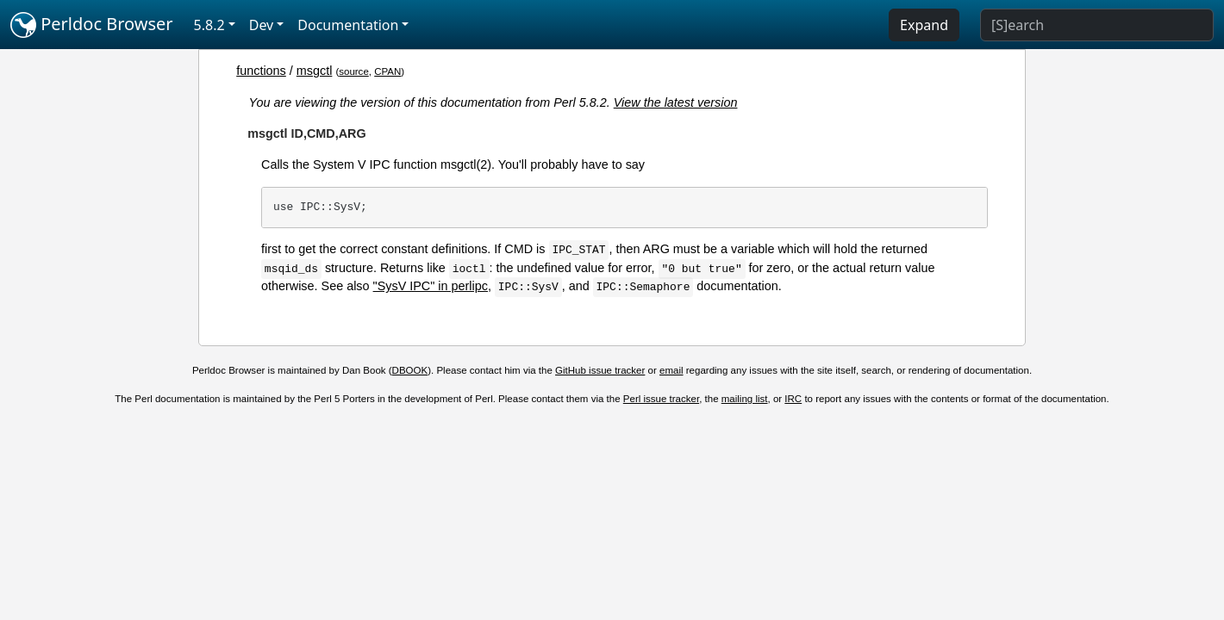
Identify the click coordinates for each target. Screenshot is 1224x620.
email (671, 370)
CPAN (387, 71)
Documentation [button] (347, 25)
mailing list (744, 399)
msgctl (315, 71)
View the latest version (676, 102)
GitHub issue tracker (600, 370)
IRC (793, 399)
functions (261, 71)
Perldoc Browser (91, 25)
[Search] (1097, 25)
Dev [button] (261, 25)
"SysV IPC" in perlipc (430, 286)
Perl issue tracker (661, 399)
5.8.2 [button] (209, 25)
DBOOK (410, 370)
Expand (924, 25)
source (354, 71)
